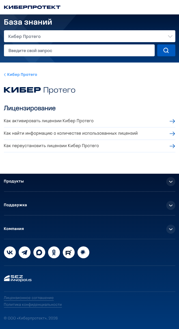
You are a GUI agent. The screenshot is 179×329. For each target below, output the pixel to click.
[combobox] (89, 36)
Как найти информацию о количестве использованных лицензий (71, 133)
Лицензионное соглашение (29, 298)
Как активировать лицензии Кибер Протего (49, 121)
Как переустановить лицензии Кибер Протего (51, 146)
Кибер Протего (22, 75)
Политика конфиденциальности (33, 305)
